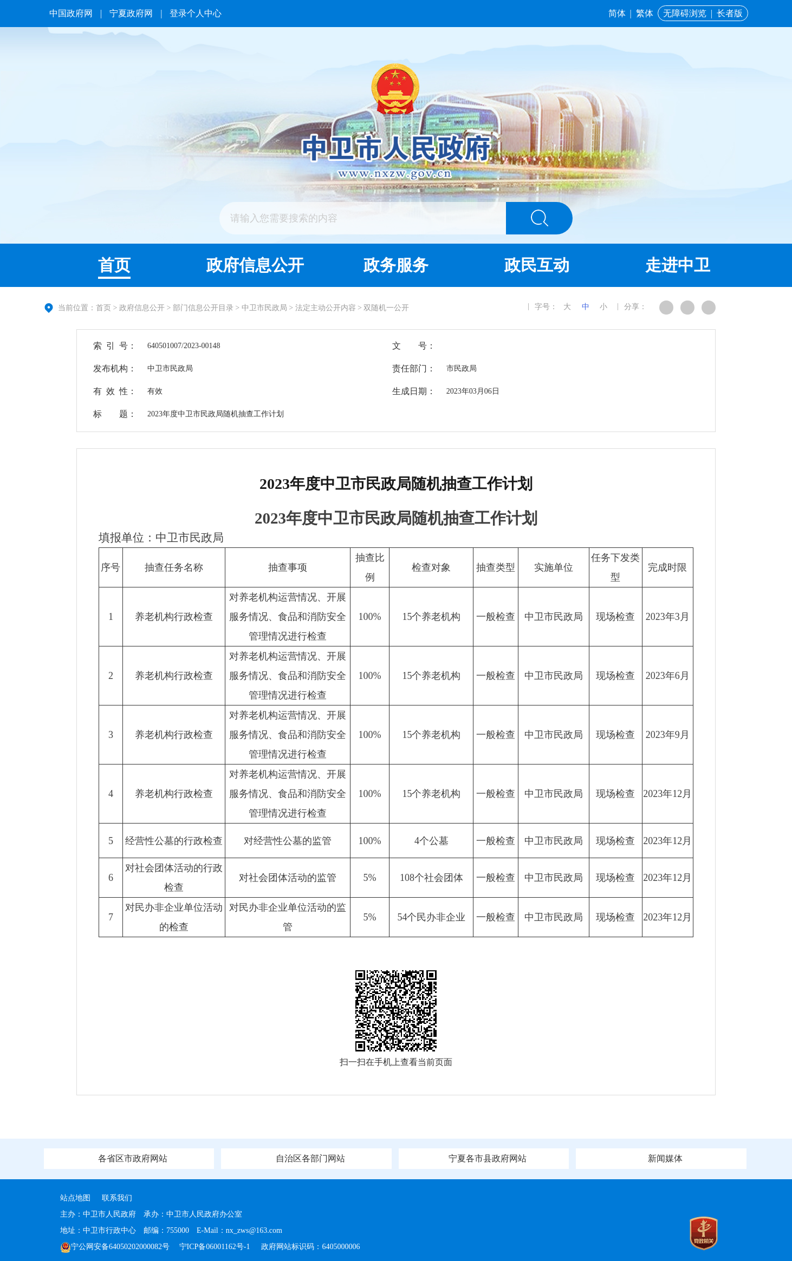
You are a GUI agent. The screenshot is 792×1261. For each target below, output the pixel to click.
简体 (617, 13)
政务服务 (396, 265)
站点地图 (75, 1198)
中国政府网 (71, 13)
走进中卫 (677, 265)
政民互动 (536, 265)
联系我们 (117, 1198)
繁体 (644, 13)
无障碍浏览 (684, 13)
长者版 (730, 13)
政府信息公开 (255, 265)
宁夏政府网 (131, 13)
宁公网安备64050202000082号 (115, 1247)
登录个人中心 (196, 13)
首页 (114, 265)
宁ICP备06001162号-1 (215, 1247)
